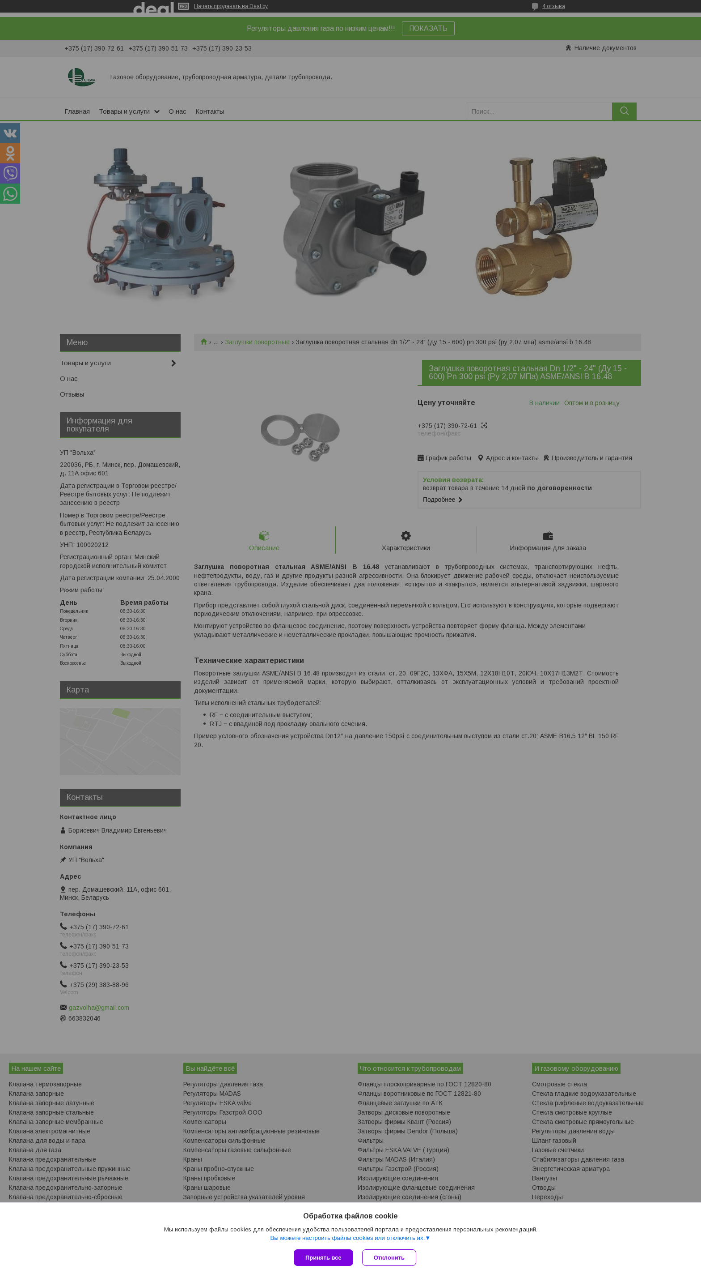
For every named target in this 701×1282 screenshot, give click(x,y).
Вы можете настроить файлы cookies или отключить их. (347, 1238)
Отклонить (389, 1257)
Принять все (323, 1257)
